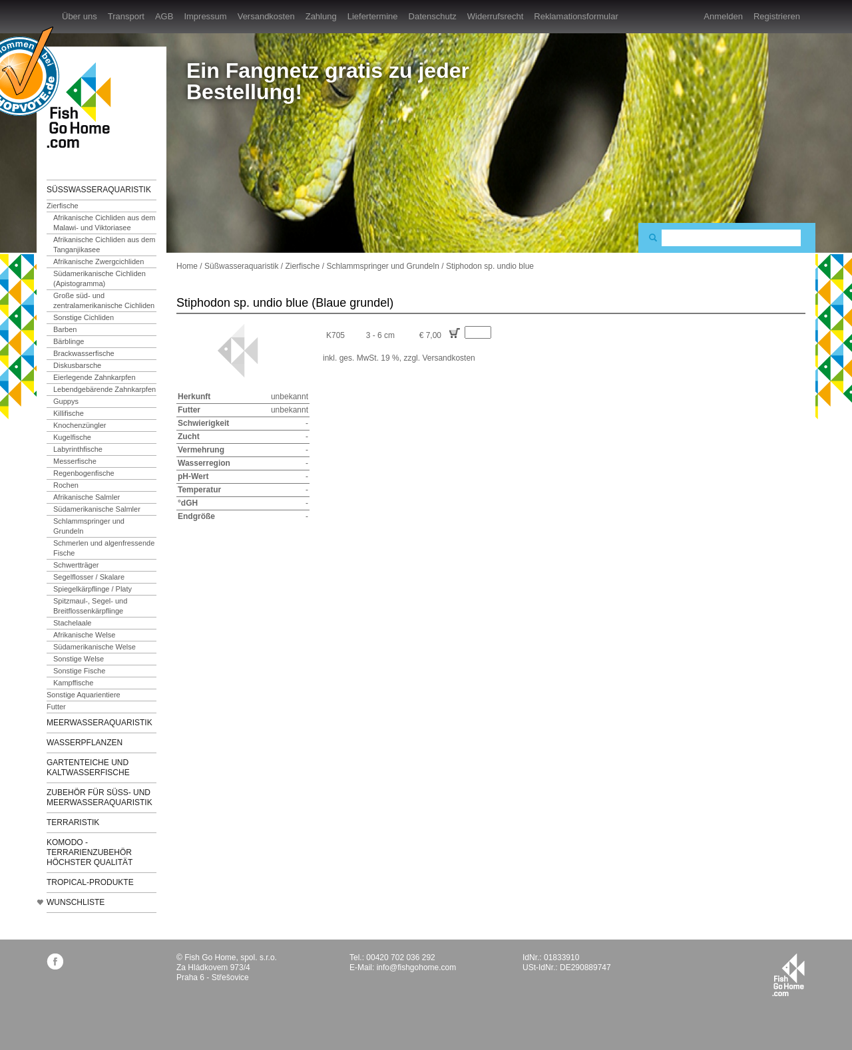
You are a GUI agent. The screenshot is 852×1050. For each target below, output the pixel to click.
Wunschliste (76, 902)
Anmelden (723, 16)
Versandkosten (266, 16)
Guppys (66, 401)
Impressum (205, 16)
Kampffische (73, 683)
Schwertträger (76, 565)
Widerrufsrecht (495, 16)
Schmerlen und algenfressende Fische (103, 548)
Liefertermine (372, 16)
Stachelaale (72, 623)
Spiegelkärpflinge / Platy (92, 589)
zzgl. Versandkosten (439, 358)
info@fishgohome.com (417, 967)
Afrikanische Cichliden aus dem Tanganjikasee (104, 245)
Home (187, 266)
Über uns (79, 16)
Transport (126, 16)
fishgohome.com (788, 975)
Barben (65, 329)
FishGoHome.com (83, 105)
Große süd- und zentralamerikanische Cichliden (103, 300)
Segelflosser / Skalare (88, 577)
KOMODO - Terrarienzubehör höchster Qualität (89, 852)
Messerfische (75, 461)
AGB (164, 16)
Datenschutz (433, 16)
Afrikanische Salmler (86, 497)
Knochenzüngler (79, 425)
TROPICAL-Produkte (90, 882)
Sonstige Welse (78, 659)
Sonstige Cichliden (83, 317)
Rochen (66, 485)
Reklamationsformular (576, 16)
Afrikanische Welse (84, 635)
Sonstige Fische (79, 671)
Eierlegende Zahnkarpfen (94, 377)
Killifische (68, 413)
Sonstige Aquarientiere (83, 695)
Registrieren (776, 16)
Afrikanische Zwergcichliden (98, 261)
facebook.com (55, 961)
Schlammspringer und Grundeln (88, 526)
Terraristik (73, 822)
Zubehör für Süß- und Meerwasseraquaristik (99, 797)
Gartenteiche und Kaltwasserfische (88, 767)
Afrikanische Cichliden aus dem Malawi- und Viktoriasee (104, 223)
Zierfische (63, 206)
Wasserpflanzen (84, 742)
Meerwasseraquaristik (99, 722)
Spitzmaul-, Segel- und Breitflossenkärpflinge (90, 606)
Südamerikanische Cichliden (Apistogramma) (99, 278)
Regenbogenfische (83, 473)
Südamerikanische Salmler (96, 509)
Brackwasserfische (83, 353)
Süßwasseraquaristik (99, 189)
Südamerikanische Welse (94, 647)
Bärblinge (68, 341)
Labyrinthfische (78, 449)
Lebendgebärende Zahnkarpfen (104, 389)
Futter (56, 707)
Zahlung (321, 16)
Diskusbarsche (77, 365)
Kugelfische (72, 437)
